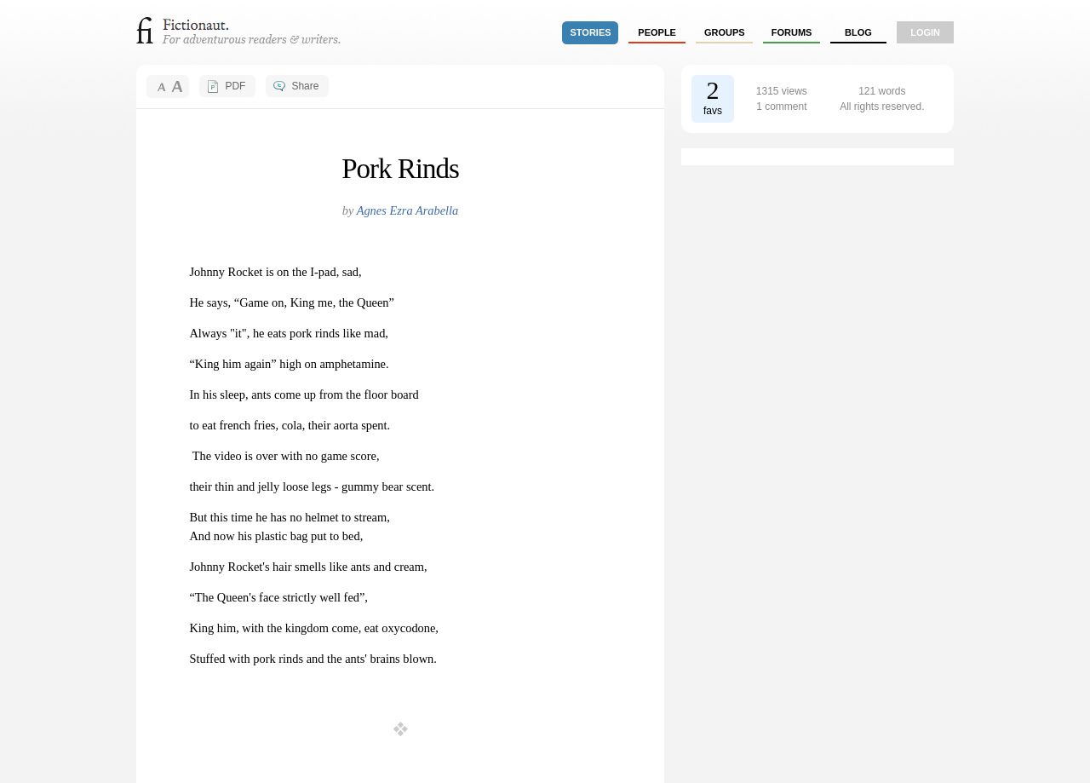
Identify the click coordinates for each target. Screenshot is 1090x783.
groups (724, 32)
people (657, 32)
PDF (235, 86)
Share (304, 86)
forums (792, 32)
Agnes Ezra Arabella (408, 210)
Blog (858, 32)
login (925, 32)
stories (591, 32)
